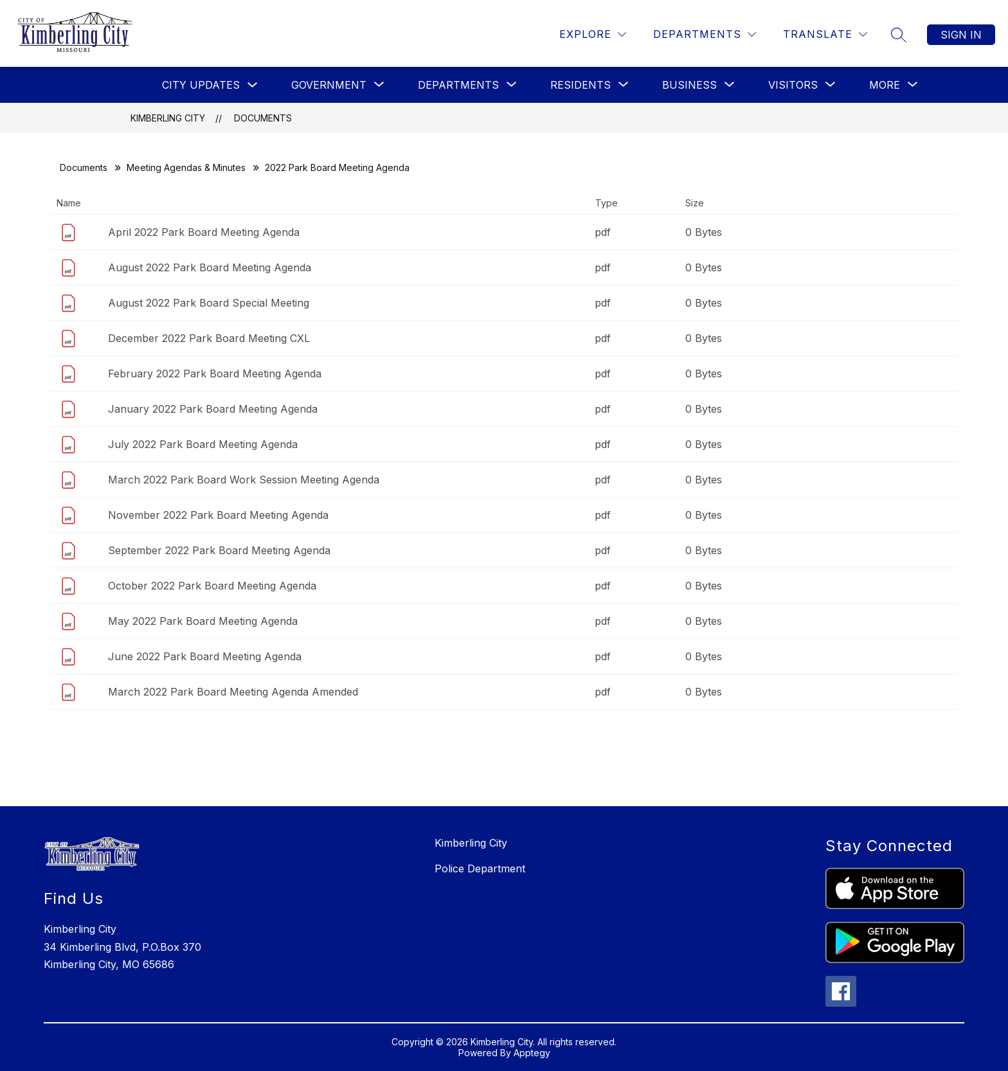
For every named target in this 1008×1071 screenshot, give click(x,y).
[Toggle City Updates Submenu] (252, 85)
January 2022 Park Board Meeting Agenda (213, 408)
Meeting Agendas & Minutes (186, 167)
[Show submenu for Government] (328, 85)
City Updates (201, 84)
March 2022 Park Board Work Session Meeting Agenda (243, 479)
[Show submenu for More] (884, 85)
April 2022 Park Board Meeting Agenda (204, 232)
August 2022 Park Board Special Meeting (208, 302)
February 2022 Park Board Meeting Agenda (214, 373)
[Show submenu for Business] (689, 85)
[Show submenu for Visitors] (793, 85)
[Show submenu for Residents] (580, 85)
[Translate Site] (825, 34)
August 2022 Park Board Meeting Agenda (209, 267)
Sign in (961, 34)
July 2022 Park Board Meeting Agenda (203, 444)
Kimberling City (167, 118)
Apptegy (532, 1052)
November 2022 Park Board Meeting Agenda (218, 515)
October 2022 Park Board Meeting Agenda (212, 585)
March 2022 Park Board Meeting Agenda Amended (233, 691)
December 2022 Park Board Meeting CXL (209, 338)
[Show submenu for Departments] (458, 85)
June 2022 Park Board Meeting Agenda (205, 656)
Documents (263, 118)
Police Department (480, 868)
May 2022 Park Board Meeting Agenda (203, 621)
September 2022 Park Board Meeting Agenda (219, 550)
